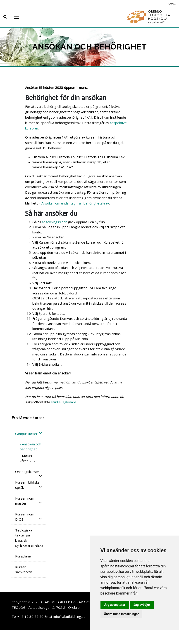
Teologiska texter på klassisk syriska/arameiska (29, 538)
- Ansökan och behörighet (30, 446)
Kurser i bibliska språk (28, 485)
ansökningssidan (54, 222)
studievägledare (63, 402)
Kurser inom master (28, 501)
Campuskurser (28, 433)
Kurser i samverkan (23, 569)
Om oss (172, 3)
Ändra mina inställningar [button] (121, 614)
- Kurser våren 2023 (29, 458)
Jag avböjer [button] (142, 604)
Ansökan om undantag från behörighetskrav (75, 203)
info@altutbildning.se (69, 616)
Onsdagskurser (28, 472)
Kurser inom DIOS (28, 517)
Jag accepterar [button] (114, 604)
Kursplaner (23, 556)
